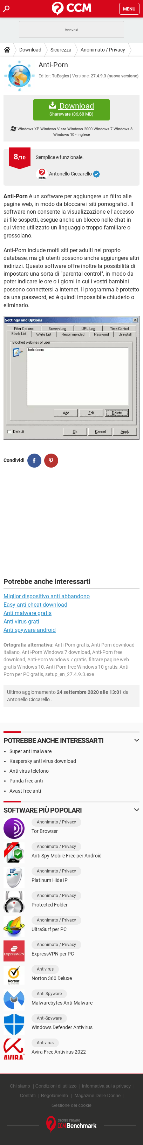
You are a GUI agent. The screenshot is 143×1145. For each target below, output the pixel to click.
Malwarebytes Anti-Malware (62, 1003)
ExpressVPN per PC (53, 954)
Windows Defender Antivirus (62, 1027)
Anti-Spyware (49, 993)
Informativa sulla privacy (106, 1086)
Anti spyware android (30, 630)
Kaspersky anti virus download (42, 761)
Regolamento (54, 1095)
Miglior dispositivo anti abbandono (47, 596)
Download (30, 50)
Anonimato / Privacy (103, 50)
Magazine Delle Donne (98, 1095)
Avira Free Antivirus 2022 (59, 1052)
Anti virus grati (21, 621)
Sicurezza (61, 50)
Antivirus (45, 969)
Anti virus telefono (29, 771)
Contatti (28, 1095)
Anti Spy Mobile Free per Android (67, 855)
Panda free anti (26, 781)
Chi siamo (20, 1086)
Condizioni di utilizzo (56, 1086)
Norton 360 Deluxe (52, 978)
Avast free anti (25, 791)
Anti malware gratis (28, 613)
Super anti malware (30, 751)
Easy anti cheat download (35, 604)
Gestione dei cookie (71, 1105)
